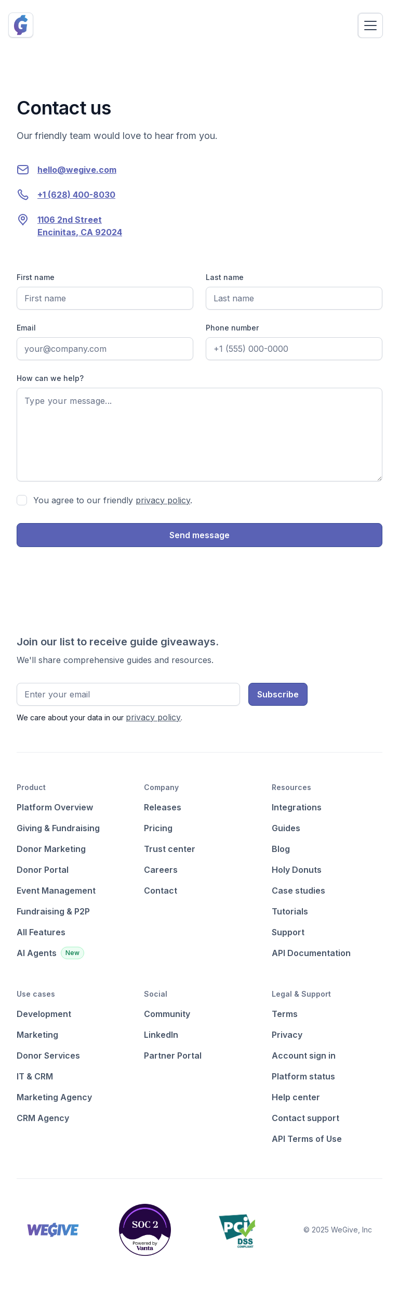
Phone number (232, 327)
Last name (225, 277)
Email (26, 327)
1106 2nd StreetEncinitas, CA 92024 (79, 225)
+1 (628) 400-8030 (76, 194)
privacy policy (163, 500)
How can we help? (50, 378)
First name (36, 277)
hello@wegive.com (76, 169)
